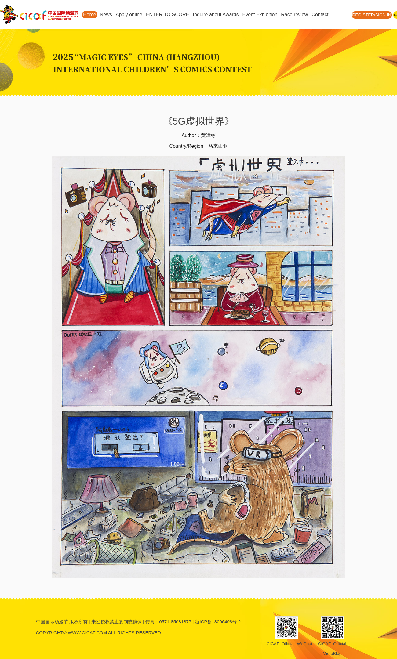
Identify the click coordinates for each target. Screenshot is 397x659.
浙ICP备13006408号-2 (218, 621)
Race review (294, 14)
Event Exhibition (260, 14)
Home (89, 14)
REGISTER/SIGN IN (371, 15)
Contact (319, 14)
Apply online (129, 14)
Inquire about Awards (216, 14)
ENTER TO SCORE (167, 14)
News (106, 14)
